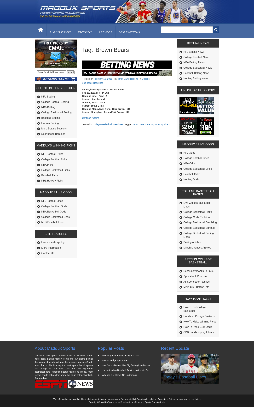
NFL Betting (48, 96)
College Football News (196, 57)
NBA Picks (47, 164)
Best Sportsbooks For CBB (199, 271)
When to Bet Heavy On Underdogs (119, 375)
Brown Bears (139, 124)
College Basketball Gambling (200, 222)
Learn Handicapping (52, 242)
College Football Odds (54, 206)
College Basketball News (198, 67)
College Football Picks (54, 159)
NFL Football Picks (52, 154)
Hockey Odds (191, 179)
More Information (51, 247)
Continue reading (93, 118)
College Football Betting (55, 102)
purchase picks (60, 32)
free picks (85, 32)
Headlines (98, 83)
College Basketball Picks (55, 170)
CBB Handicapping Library (199, 332)
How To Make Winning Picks (200, 321)
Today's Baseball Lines (184, 377)
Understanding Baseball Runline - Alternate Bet (125, 370)
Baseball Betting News (196, 73)
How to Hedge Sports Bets (115, 360)
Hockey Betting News (196, 78)
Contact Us (47, 253)
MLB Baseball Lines (52, 222)
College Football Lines (196, 158)
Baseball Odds (192, 174)
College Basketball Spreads (199, 227)
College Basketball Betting (56, 112)
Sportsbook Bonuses (53, 134)
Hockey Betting (50, 123)
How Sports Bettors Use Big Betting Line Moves (126, 365)
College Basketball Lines (55, 217)
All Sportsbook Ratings (197, 281)
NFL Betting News (194, 51)
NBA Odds (190, 163)
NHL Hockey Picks (52, 180)
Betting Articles (192, 242)
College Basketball (102, 124)
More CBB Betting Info (196, 287)
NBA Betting (48, 107)
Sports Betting (129, 32)
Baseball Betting (50, 117)
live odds (105, 32)
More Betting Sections (54, 128)
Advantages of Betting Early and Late (120, 355)
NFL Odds (189, 152)
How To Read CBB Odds (198, 327)
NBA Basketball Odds (53, 211)
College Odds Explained (197, 217)
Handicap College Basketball (200, 316)
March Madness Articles (197, 247)
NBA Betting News (194, 62)
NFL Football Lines (52, 201)
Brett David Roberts (128, 79)
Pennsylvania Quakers (158, 124)
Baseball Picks (49, 175)
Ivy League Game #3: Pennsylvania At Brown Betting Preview (120, 73)
